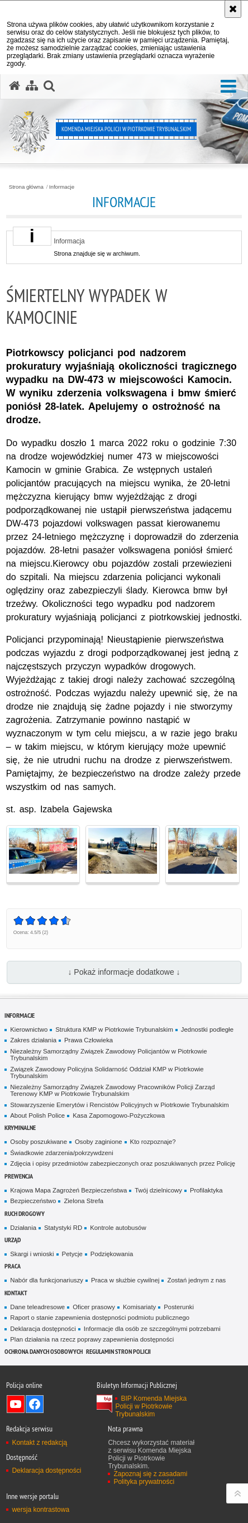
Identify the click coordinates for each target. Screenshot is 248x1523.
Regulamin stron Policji (118, 1351)
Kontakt (15, 1293)
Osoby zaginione (98, 1141)
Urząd (12, 1239)
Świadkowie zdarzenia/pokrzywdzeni (61, 1153)
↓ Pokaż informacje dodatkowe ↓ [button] (124, 972)
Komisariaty (139, 1307)
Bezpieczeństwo (33, 1201)
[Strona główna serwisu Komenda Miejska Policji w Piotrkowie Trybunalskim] (14, 86)
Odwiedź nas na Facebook (35, 1404)
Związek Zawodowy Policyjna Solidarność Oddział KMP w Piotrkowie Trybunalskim (106, 1073)
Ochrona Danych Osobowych (43, 1351)
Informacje (61, 187)
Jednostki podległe (207, 1029)
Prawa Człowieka (88, 1040)
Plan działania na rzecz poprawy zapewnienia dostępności (92, 1339)
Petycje (72, 1254)
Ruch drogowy (24, 1213)
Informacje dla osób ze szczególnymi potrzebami (152, 1328)
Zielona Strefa (83, 1201)
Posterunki (179, 1307)
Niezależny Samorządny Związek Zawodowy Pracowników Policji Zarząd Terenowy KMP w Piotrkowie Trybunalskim (112, 1091)
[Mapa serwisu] (32, 86)
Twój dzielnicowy (158, 1190)
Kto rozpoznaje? (153, 1141)
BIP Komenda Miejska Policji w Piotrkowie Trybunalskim (151, 1406)
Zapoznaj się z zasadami (150, 1474)
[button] (228, 86)
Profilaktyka (206, 1190)
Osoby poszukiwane (38, 1141)
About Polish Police (37, 1115)
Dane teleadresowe (37, 1307)
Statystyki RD (63, 1227)
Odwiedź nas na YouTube (16, 1404)
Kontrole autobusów (118, 1227)
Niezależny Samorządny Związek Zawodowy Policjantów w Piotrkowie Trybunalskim (108, 1055)
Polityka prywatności (143, 1482)
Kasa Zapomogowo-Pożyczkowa (119, 1115)
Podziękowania (111, 1254)
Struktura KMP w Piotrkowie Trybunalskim (114, 1029)
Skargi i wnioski (32, 1254)
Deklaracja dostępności (42, 1328)
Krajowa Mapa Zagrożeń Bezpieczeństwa (68, 1190)
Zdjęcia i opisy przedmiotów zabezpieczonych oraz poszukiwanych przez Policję (122, 1163)
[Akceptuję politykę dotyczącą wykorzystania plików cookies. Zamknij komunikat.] (233, 9)
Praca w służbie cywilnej (125, 1280)
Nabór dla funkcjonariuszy (46, 1280)
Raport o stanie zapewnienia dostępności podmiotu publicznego (99, 1317)
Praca (12, 1266)
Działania (23, 1227)
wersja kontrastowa (40, 1510)
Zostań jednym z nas (196, 1280)
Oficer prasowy (94, 1307)
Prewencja (18, 1176)
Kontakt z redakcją (39, 1443)
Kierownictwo (28, 1029)
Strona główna (26, 187)
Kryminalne (20, 1127)
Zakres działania (33, 1040)
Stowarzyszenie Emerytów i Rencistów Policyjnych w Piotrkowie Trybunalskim (119, 1104)
